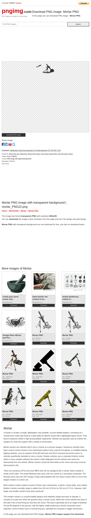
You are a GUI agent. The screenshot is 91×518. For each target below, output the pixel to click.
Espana (18, 3)
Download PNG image (14, 135)
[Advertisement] (45, 44)
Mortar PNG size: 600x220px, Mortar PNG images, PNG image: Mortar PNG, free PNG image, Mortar (41, 154)
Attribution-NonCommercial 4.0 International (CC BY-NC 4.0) (35, 150)
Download (13, 305)
